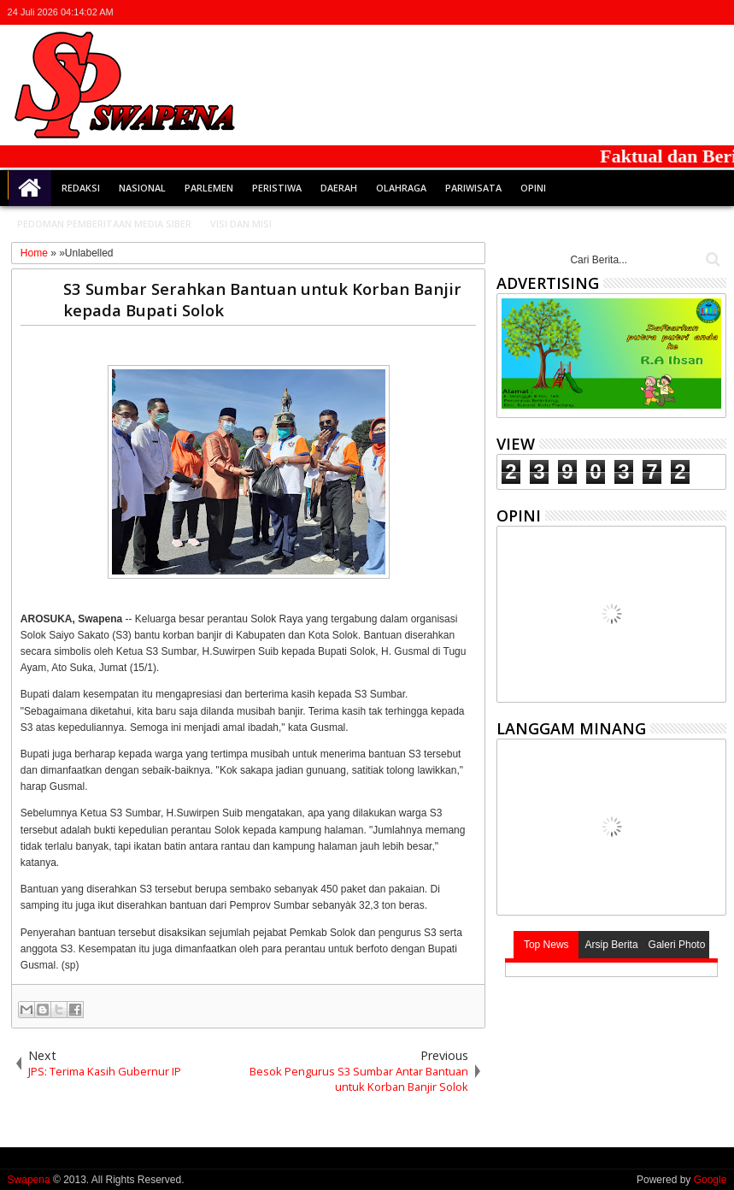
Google (710, 1180)
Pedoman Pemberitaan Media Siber (104, 223)
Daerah (338, 187)
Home (30, 188)
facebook (648, 12)
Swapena (29, 1180)
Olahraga (401, 187)
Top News (546, 945)
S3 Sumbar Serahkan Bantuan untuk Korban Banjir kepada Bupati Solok (262, 299)
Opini (533, 187)
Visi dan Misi (241, 223)
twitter (626, 12)
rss (693, 12)
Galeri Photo (677, 945)
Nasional (142, 187)
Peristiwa (277, 187)
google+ (671, 12)
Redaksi (81, 187)
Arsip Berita (611, 945)
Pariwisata (473, 187)
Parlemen (209, 187)
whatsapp (715, 12)
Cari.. (711, 259)
